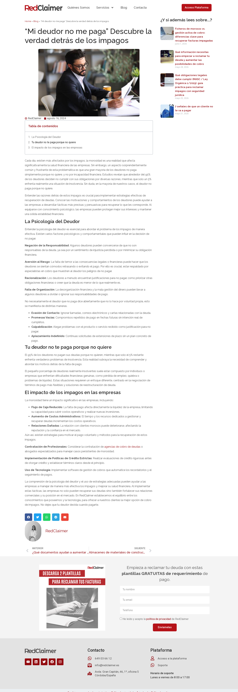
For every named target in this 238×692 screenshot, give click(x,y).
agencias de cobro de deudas (122, 446)
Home (28, 21)
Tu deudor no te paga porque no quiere (54, 142)
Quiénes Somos (78, 7)
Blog (123, 7)
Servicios (105, 7)
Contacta (140, 7)
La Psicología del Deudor (46, 137)
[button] (28, 517)
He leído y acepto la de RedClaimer (156, 619)
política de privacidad (158, 619)
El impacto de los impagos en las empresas (57, 147)
